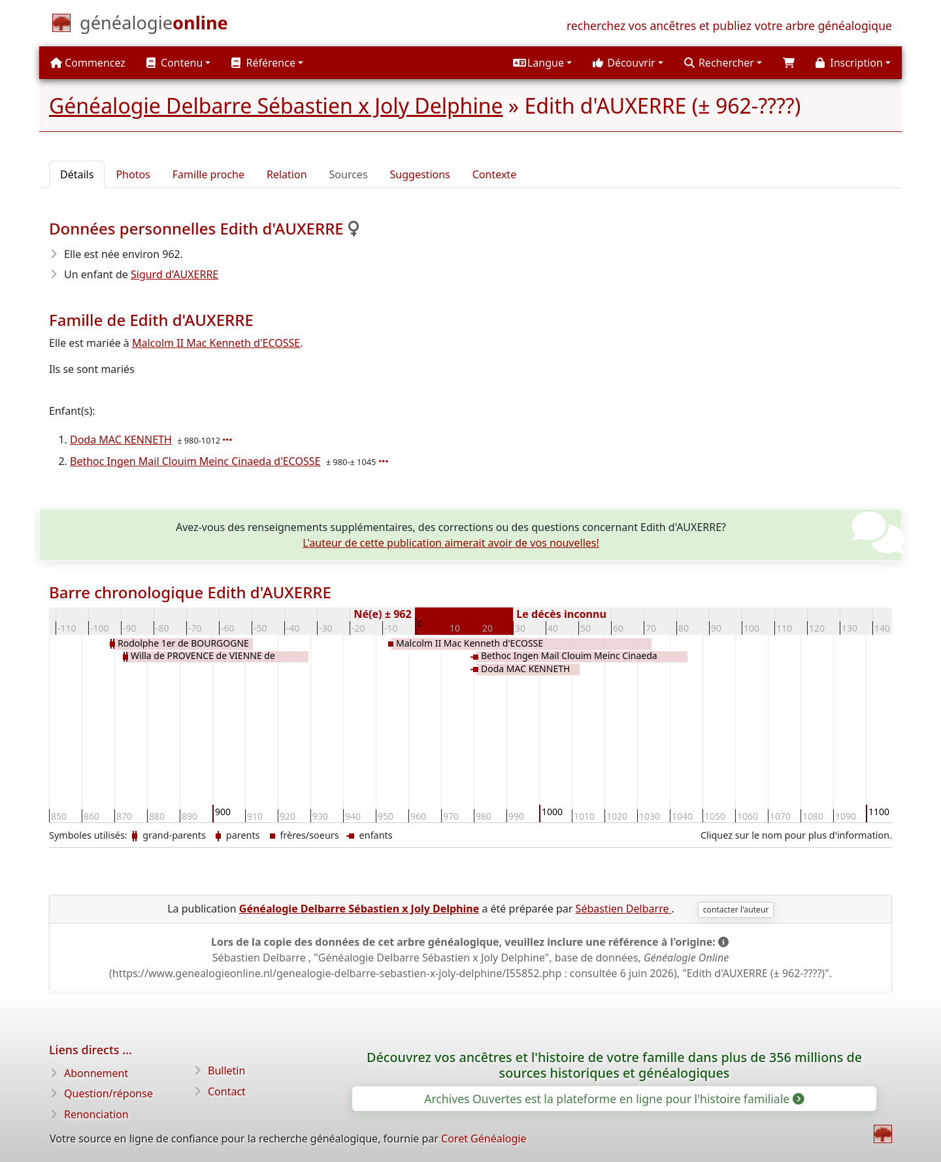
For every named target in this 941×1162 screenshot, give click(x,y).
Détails (76, 174)
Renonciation (96, 1114)
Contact (227, 1091)
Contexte (494, 174)
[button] (542, 62)
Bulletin (226, 1070)
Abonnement (96, 1073)
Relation (287, 174)
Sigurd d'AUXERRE (174, 274)
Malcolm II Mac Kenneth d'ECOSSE (216, 343)
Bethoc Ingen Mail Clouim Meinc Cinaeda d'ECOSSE (195, 461)
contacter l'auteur (736, 909)
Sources (348, 174)
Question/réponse (108, 1093)
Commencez (87, 63)
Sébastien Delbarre (624, 908)
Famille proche (208, 174)
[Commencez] (154, 25)
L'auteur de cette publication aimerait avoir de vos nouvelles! (451, 543)
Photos (133, 174)
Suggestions (420, 174)
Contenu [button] (174, 63)
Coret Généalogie (483, 1138)
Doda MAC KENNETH (121, 439)
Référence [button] (263, 63)
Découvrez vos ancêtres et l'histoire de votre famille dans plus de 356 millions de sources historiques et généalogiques (614, 1065)
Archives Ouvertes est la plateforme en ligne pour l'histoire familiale (613, 1098)
